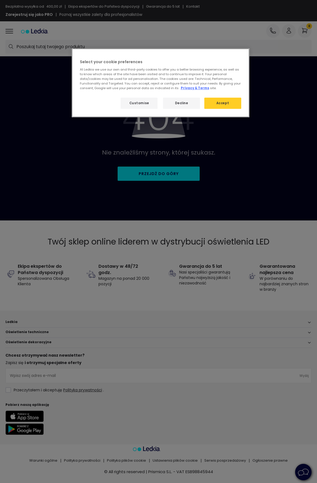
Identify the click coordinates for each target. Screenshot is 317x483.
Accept (222, 103)
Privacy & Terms (195, 88)
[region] (160, 83)
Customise (139, 103)
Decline (181, 103)
